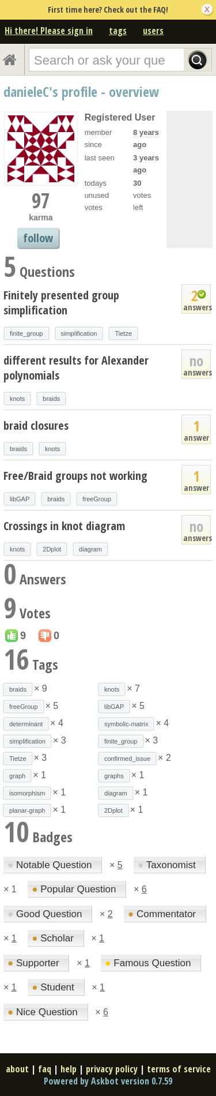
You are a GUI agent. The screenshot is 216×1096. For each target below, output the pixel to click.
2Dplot (52, 549)
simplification (79, 333)
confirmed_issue (127, 758)
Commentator (163, 914)
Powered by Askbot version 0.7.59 (108, 1081)
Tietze (123, 333)
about (17, 1069)
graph (17, 775)
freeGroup (96, 499)
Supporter (34, 963)
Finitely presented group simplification (61, 302)
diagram (90, 549)
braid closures (36, 425)
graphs (114, 775)
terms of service (179, 1069)
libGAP (19, 499)
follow (38, 238)
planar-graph (27, 810)
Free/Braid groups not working (75, 475)
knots (17, 398)
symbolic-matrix (126, 723)
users (153, 30)
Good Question (46, 914)
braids (51, 398)
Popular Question (75, 889)
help (68, 1069)
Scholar (54, 938)
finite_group (26, 333)
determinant (26, 723)
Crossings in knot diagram (64, 526)
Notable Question (50, 864)
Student (54, 987)
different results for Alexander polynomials (76, 367)
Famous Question (149, 963)
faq (44, 1069)
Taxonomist (168, 864)
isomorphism (27, 793)
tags (118, 30)
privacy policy (112, 1069)
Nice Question (44, 1012)
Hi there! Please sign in (49, 30)
